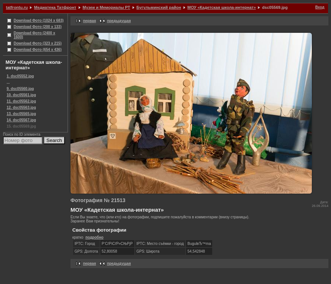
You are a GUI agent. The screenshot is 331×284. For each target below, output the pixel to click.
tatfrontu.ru (17, 7)
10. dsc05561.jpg (21, 95)
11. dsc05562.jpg (21, 101)
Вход (319, 7)
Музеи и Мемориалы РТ (106, 7)
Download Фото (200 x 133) (38, 27)
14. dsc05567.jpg (21, 120)
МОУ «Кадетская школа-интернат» (221, 7)
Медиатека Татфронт (55, 7)
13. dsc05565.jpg (21, 114)
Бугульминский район (159, 7)
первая (89, 21)
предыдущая (119, 21)
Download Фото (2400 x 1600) (34, 35)
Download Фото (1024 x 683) (38, 20)
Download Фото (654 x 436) (38, 50)
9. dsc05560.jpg (20, 89)
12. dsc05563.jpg (21, 107)
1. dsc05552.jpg (20, 76)
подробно (94, 237)
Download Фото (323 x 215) (38, 43)
